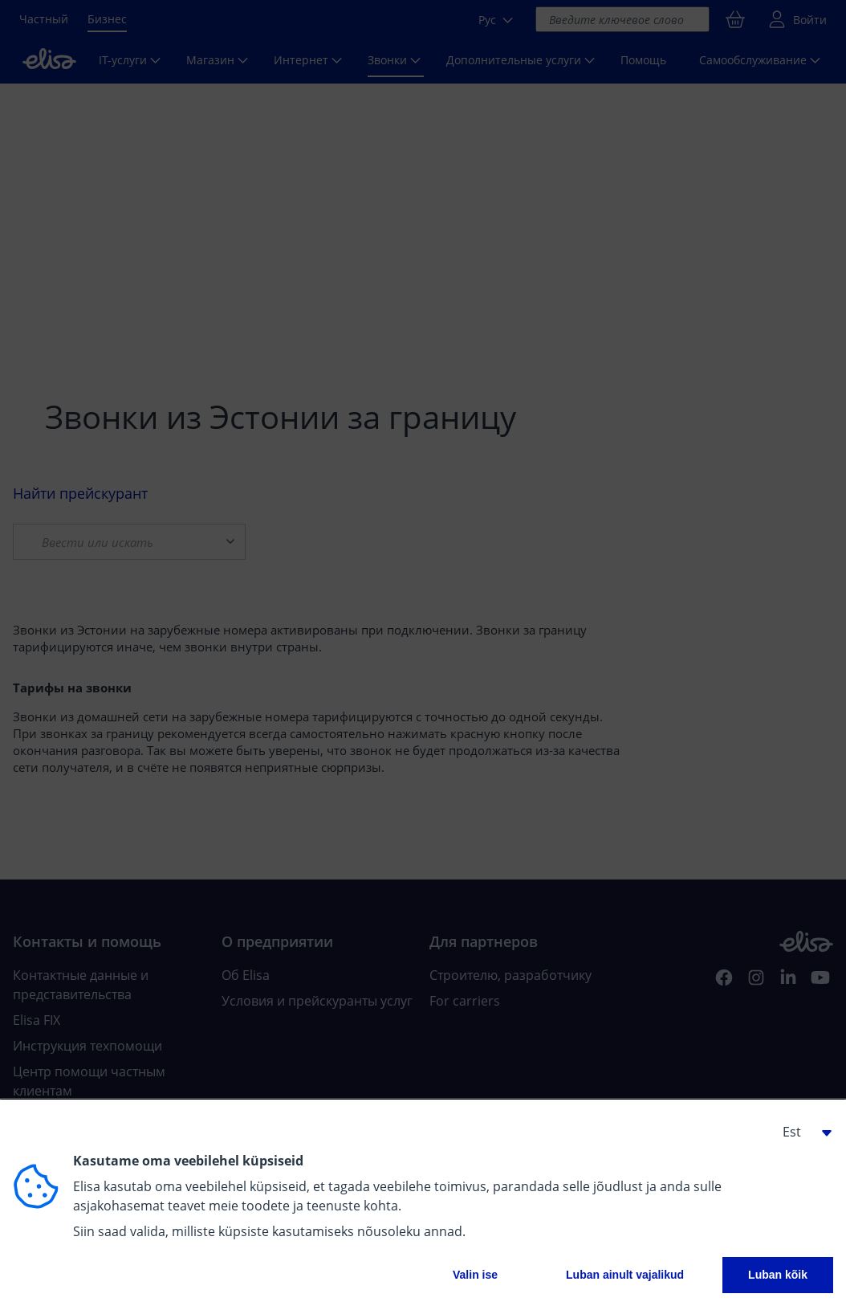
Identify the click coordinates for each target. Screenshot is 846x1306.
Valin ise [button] (475, 1274)
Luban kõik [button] (777, 1274)
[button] (801, 1131)
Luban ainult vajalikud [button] (625, 1274)
